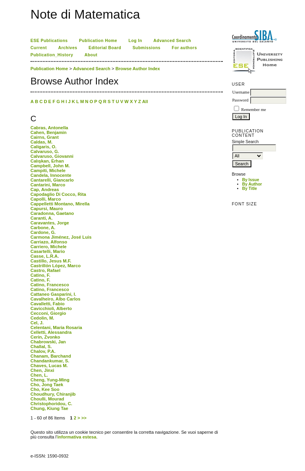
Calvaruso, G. (45, 151)
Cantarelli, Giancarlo (52, 180)
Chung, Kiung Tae (49, 408)
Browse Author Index (138, 68)
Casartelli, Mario (48, 251)
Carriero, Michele (49, 246)
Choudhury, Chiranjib (53, 394)
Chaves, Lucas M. (49, 365)
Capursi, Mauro (47, 208)
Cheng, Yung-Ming (50, 379)
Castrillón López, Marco (56, 265)
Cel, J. (37, 322)
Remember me (253, 109)
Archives (67, 48)
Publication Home (98, 40)
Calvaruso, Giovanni (52, 156)
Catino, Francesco (50, 284)
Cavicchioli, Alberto (51, 308)
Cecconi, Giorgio (48, 313)
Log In (135, 40)
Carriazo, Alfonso (49, 241)
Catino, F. (40, 275)
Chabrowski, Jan (48, 341)
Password (240, 100)
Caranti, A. (42, 218)
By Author (252, 184)
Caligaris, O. (43, 146)
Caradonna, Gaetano (52, 213)
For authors (184, 48)
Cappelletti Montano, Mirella (60, 203)
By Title (249, 188)
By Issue (250, 180)
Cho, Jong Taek (47, 384)
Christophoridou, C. (51, 403)
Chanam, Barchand (51, 356)
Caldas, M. (41, 142)
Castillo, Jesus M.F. (51, 260)
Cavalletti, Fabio (48, 303)
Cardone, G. (43, 232)
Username (240, 92)
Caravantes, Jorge (50, 222)
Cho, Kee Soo (45, 389)
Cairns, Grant (45, 137)
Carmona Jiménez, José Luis (61, 237)
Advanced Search (172, 40)
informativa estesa (76, 437)
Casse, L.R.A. (45, 256)
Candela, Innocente (51, 175)
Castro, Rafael (45, 270)
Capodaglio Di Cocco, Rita (58, 194)
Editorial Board (105, 48)
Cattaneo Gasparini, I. (53, 294)
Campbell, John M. (50, 165)
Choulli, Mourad (47, 398)
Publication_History (52, 55)
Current (39, 48)
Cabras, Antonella (49, 127)
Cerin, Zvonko (45, 337)
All (145, 101)
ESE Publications (49, 40)
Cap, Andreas (45, 189)
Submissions (146, 48)
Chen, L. (39, 375)
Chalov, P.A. (43, 351)
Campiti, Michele (48, 170)
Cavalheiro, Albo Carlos (56, 299)
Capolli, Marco (46, 199)
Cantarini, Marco (48, 184)
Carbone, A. (43, 227)
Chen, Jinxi (42, 370)
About (91, 55)
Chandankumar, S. (50, 360)
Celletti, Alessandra (51, 332)
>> (84, 417)
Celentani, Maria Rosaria (56, 327)
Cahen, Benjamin (49, 132)
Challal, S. (41, 346)
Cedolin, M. (42, 318)
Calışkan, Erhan (47, 161)
